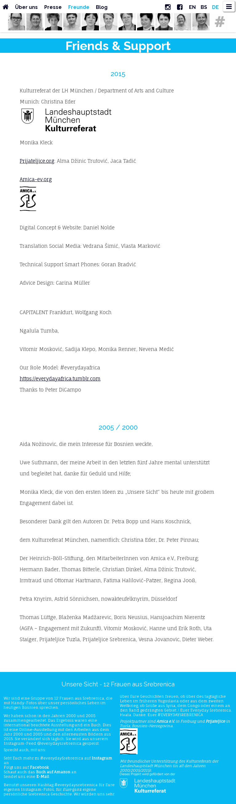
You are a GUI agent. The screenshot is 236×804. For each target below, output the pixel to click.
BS (204, 7)
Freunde (78, 7)
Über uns (26, 7)
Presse (53, 7)
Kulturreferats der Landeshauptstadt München (169, 763)
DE (215, 7)
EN (192, 7)
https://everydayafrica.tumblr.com (60, 379)
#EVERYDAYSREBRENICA (180, 714)
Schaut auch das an (40, 772)
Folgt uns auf (26, 767)
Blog (102, 7)
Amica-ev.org (36, 179)
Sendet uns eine (26, 776)
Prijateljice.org (37, 161)
